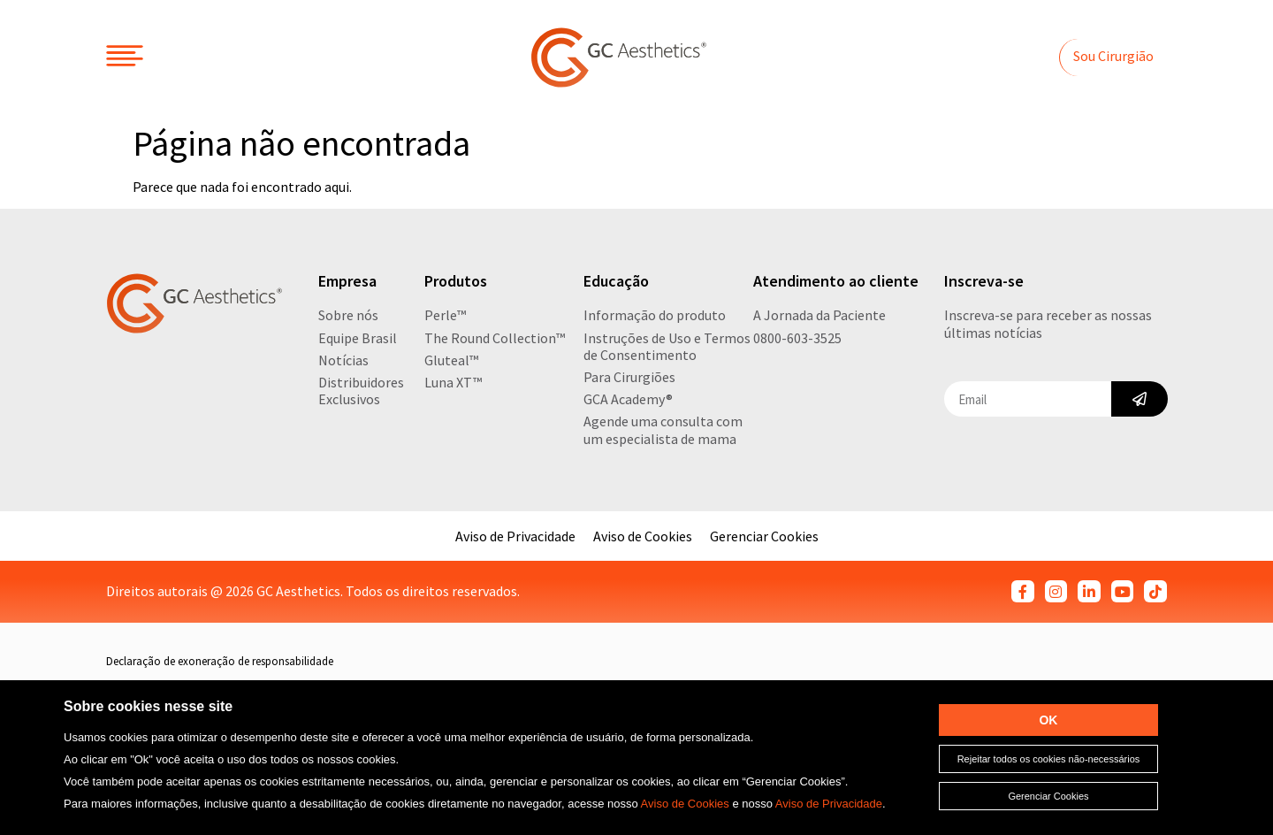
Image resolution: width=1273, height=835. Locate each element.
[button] (1113, 57)
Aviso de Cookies (685, 803)
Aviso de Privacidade (828, 803)
